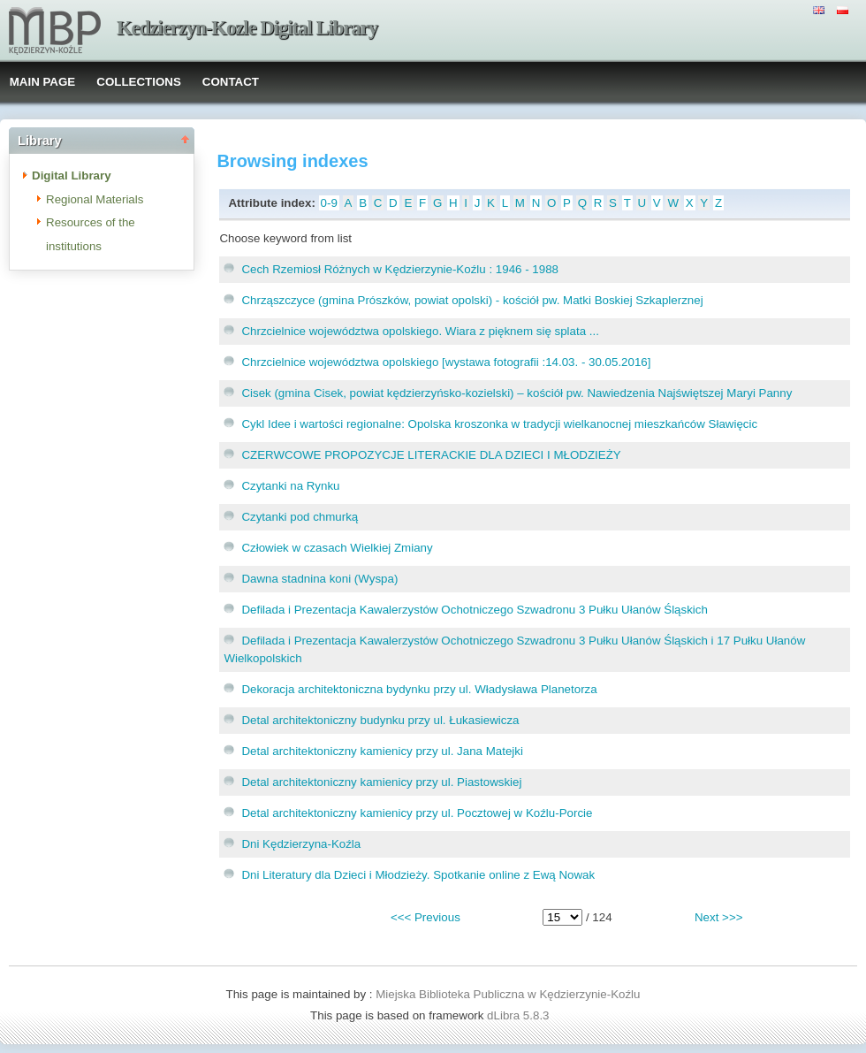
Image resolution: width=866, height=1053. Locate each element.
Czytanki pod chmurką (299, 516)
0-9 (329, 203)
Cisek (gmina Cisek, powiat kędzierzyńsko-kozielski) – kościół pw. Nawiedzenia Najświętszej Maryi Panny (516, 393)
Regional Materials (94, 199)
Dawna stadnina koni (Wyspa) (319, 578)
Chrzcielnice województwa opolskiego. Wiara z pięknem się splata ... (419, 331)
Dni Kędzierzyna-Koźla (301, 844)
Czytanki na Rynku (290, 485)
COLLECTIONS (138, 81)
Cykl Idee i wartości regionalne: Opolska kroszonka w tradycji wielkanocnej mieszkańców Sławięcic (499, 424)
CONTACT (230, 81)
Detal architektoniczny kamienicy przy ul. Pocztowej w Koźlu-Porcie (416, 813)
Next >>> (718, 917)
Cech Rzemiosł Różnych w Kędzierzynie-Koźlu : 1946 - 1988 (399, 269)
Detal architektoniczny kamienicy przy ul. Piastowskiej (381, 782)
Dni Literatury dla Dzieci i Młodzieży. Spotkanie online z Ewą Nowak (418, 874)
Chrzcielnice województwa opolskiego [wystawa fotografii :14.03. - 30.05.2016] (445, 362)
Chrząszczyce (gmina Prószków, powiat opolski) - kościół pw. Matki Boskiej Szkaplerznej (472, 300)
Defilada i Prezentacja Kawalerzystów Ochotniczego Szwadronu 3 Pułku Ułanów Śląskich (474, 609)
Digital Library (71, 175)
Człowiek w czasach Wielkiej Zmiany (336, 547)
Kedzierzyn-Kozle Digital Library (247, 28)
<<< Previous (425, 917)
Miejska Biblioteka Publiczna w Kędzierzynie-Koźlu (508, 994)
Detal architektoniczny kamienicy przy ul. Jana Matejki (382, 751)
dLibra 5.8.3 (519, 1015)
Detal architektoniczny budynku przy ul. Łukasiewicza (380, 720)
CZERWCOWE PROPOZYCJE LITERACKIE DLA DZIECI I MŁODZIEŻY (430, 455)
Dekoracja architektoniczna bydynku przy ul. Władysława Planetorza (418, 689)
